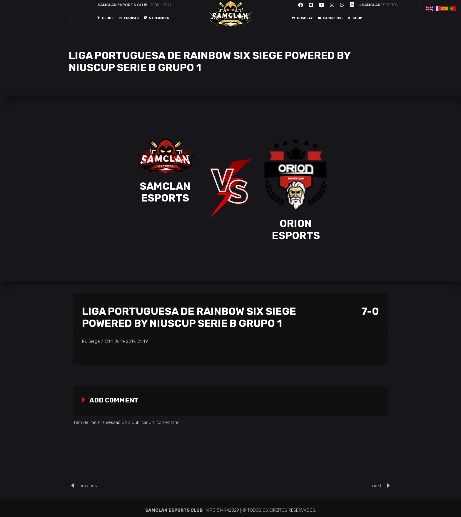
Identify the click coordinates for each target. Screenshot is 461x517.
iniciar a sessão (105, 422)
